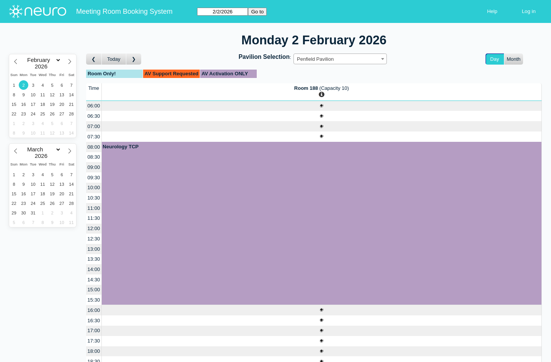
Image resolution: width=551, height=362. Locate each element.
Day (494, 59)
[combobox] (340, 59)
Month (513, 59)
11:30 (94, 218)
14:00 (94, 269)
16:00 (94, 310)
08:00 (94, 147)
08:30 (94, 157)
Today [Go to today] (114, 59)
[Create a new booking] (321, 106)
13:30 (94, 259)
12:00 (94, 228)
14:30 (94, 279)
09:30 (94, 177)
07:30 (94, 137)
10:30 (94, 198)
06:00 (94, 106)
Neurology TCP (121, 146)
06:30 (94, 116)
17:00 (94, 330)
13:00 (94, 249)
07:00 (94, 126)
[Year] (42, 66)
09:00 (94, 167)
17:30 (94, 341)
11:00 (94, 208)
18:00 (94, 351)
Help (492, 11)
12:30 (94, 239)
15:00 (94, 289)
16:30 (94, 320)
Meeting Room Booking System (124, 11)
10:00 (94, 187)
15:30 (94, 300)
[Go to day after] (134, 59)
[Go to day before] (94, 59)
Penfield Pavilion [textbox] (315, 59)
